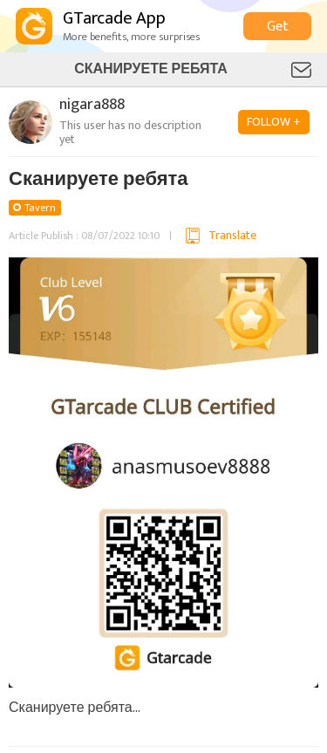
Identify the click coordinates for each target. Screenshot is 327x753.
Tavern (40, 208)
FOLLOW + (274, 122)
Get (278, 26)
